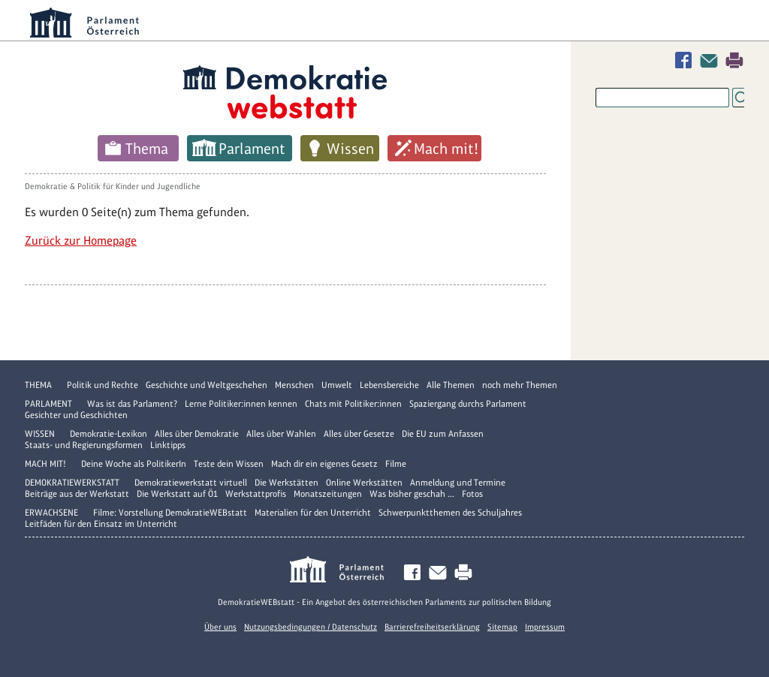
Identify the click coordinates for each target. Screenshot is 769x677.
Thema (146, 148)
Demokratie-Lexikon (108, 434)
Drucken (734, 60)
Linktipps (167, 445)
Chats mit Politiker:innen (353, 404)
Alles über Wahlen (281, 434)
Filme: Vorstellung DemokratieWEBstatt (170, 512)
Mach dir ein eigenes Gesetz (324, 464)
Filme (395, 464)
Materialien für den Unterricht (313, 512)
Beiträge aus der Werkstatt (77, 494)
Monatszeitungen (328, 494)
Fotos (472, 494)
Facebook (686, 60)
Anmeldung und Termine (457, 482)
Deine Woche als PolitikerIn (133, 464)
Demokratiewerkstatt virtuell (190, 482)
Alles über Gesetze (359, 434)
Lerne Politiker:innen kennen (241, 404)
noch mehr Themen (519, 385)
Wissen (350, 148)
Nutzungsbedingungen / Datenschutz (310, 626)
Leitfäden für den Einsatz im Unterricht (101, 524)
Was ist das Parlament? (132, 404)
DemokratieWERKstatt (72, 482)
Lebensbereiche (389, 385)
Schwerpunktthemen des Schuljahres (450, 512)
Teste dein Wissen (229, 464)
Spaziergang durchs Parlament (467, 404)
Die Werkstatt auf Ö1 (177, 494)
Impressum (545, 626)
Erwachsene (51, 512)
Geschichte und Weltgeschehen (206, 385)
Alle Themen (451, 385)
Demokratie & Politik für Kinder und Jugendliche (113, 186)
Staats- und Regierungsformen (84, 445)
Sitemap (502, 626)
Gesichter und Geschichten (76, 415)
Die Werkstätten (286, 482)
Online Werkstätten (364, 482)
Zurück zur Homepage (81, 240)
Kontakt (712, 60)
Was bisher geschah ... (411, 494)
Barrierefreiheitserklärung (432, 626)
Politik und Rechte (102, 385)
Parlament (252, 148)
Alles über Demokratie (197, 434)
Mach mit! (446, 148)
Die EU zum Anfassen (443, 434)
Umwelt (336, 385)
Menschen (294, 385)
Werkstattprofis (255, 494)
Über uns (220, 626)
